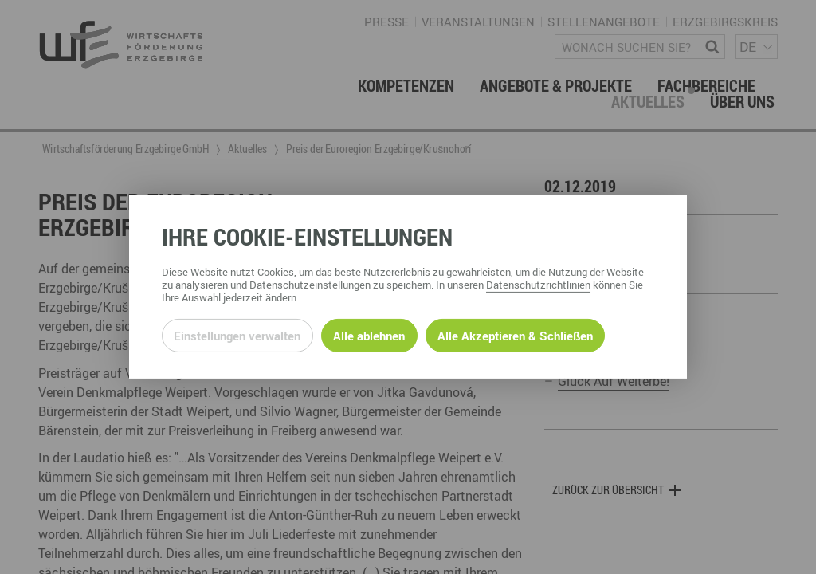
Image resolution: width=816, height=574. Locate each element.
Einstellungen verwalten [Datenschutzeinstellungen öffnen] (237, 336)
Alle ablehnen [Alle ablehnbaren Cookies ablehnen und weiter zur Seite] (369, 336)
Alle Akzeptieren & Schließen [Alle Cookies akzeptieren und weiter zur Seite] (515, 336)
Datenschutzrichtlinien (538, 284)
